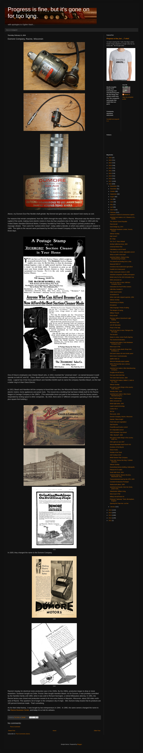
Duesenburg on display (117, 302)
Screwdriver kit (114, 294)
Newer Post (11, 730)
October (112, 191)
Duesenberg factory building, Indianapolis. (122, 467)
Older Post (97, 730)
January (112, 506)
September (113, 194)
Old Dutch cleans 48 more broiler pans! (121, 353)
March (112, 209)
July (111, 199)
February (113, 212)
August (112, 196)
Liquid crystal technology (117, 406)
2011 (110, 520)
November (113, 189)
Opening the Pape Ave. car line (119, 503)
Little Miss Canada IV (116, 289)
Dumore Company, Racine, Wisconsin (121, 416)
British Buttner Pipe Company (119, 457)
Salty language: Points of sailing (119, 307)
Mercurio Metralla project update (119, 361)
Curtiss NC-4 (114, 409)
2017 (110, 181)
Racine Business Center (20, 710)
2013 (110, 515)
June (111, 202)
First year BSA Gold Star (117, 375)
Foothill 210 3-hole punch (117, 269)
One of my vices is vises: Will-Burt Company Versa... (120, 283)
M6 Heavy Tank (114, 322)
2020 (110, 173)
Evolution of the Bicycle (117, 447)
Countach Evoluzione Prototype (119, 482)
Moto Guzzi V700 (115, 494)
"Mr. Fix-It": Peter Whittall (117, 241)
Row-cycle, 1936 (115, 414)
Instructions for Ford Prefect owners (120, 286)
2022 (110, 168)
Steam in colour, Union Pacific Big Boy (121, 337)
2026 (110, 157)
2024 (110, 163)
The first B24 (113, 334)
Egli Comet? (113, 236)
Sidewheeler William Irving (118, 491)
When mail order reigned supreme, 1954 (122, 297)
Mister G (127, 94)
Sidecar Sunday (114, 233)
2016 (110, 184)
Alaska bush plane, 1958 (117, 484)
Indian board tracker (116, 292)
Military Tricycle (114, 313)
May (111, 204)
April (111, 207)
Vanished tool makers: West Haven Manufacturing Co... (120, 394)
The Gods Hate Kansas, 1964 (119, 377)
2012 (110, 518)
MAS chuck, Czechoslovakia (118, 356)
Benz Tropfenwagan (116, 398)
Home (54, 730)
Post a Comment (15, 726)
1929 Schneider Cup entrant (118, 432)
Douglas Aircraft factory (117, 372)
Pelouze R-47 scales (116, 469)
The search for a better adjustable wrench (122, 252)
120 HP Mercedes (115, 325)
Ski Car (112, 411)
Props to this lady (115, 327)
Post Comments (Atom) (23, 734)
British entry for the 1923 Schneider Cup (122, 277)
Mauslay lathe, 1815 (116, 391)
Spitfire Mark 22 (114, 359)
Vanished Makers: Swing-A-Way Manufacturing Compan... (119, 258)
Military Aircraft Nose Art (117, 496)
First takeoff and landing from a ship (120, 261)
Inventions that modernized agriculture (121, 266)
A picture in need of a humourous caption (122, 214)
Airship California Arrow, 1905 (119, 244)
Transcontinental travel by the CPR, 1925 (122, 479)
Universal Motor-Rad (116, 246)
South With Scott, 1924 (117, 472)
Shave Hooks (114, 450)
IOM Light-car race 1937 (117, 442)
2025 (110, 160)
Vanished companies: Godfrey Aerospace (122, 274)
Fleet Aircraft (113, 224)
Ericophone (113, 305)
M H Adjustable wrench (117, 430)
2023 (110, 165)
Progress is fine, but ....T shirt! (118, 38)
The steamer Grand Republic (118, 221)
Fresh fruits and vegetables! (118, 422)
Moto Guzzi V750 (115, 346)
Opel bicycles (114, 424)
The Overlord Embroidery (117, 340)
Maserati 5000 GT (115, 264)
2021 (110, 170)
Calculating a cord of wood (118, 249)
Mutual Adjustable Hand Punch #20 (120, 444)
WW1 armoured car (116, 280)
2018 (110, 178)
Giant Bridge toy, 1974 (116, 226)
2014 (110, 512)
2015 (110, 510)
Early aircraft (113, 315)
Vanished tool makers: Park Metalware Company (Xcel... (121, 343)
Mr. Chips (113, 239)
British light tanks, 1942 (117, 403)
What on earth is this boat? (118, 254)
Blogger (79, 744)
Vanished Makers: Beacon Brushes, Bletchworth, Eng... (120, 475)
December (113, 186)
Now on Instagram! (11, 30)
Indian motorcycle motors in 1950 (120, 272)
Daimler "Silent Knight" (116, 419)
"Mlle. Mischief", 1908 (116, 435)
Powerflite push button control (119, 427)
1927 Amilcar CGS (115, 455)
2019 (110, 176)
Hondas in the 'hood (116, 452)
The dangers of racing (116, 310)
